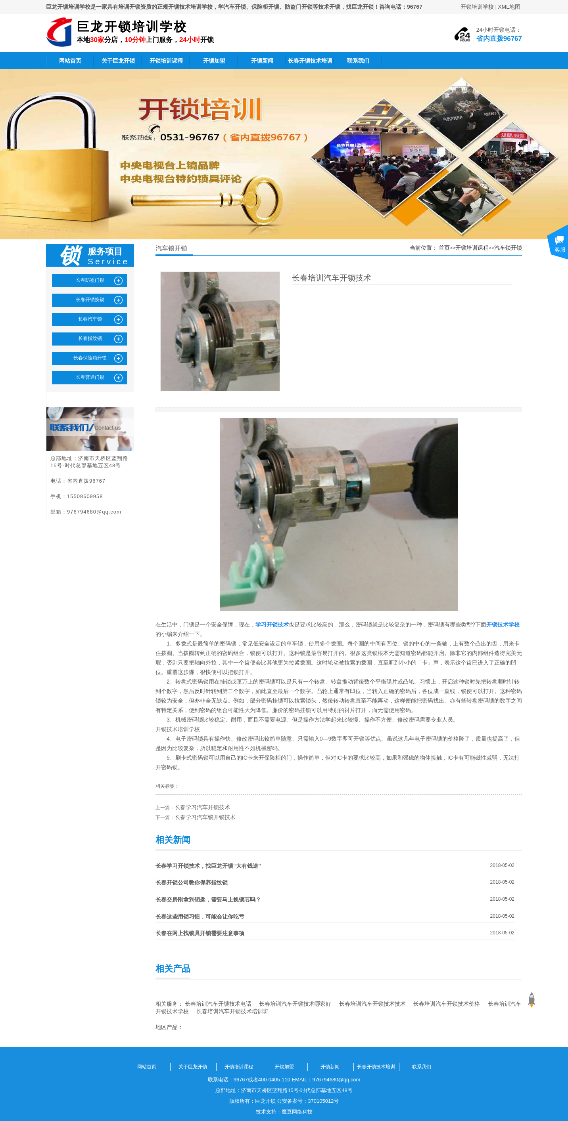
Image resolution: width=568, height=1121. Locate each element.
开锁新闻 (262, 60)
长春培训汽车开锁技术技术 (372, 1004)
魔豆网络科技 (297, 1112)
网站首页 (70, 60)
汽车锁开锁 (508, 247)
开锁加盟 (214, 60)
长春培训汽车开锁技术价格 (446, 1004)
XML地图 (509, 7)
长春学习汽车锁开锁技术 (205, 817)
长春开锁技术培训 (310, 60)
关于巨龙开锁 (118, 60)
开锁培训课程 (166, 60)
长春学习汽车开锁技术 (202, 807)
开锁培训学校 (477, 7)
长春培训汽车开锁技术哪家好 (295, 1004)
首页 (444, 247)
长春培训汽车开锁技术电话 (218, 1004)
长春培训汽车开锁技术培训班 (232, 1011)
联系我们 (358, 60)
